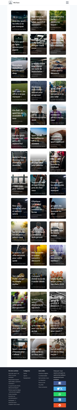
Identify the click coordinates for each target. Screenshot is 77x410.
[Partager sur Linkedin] (60, 400)
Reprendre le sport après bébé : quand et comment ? (38, 20)
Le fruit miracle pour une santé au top (38, 328)
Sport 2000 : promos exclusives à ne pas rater (57, 92)
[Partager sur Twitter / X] (60, 389)
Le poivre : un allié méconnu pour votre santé (18, 256)
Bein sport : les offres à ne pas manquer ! (18, 94)
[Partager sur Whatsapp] (60, 394)
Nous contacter (43, 387)
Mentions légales (43, 373)
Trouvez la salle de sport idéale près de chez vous (38, 186)
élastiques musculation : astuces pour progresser (37, 91)
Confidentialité (43, 375)
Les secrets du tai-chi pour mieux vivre (18, 234)
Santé (25, 373)
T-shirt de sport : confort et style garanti (38, 234)
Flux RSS (41, 385)
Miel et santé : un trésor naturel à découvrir (38, 256)
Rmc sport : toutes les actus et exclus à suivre (19, 210)
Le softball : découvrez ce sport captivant (57, 139)
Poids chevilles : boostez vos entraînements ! (57, 44)
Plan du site (42, 382)
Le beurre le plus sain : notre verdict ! (19, 328)
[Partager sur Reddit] (60, 405)
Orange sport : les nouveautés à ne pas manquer (57, 186)
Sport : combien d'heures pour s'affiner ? (19, 352)
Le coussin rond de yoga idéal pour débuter (38, 162)
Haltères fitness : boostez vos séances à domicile (19, 161)
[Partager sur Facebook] (60, 383)
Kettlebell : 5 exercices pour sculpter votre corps (38, 44)
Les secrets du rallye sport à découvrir (57, 70)
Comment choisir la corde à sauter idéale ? (38, 280)
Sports (25, 375)
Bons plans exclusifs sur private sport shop (18, 69)
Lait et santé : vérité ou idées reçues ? (57, 352)
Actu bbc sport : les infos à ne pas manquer (19, 24)
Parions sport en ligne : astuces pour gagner (18, 46)
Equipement (27, 378)
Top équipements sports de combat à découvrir (56, 300)
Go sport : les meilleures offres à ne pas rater (57, 116)
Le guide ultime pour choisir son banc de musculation (38, 67)
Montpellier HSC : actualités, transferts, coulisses (56, 161)
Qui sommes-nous (44, 378)
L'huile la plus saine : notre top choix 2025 (57, 281)
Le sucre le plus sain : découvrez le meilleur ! (57, 256)
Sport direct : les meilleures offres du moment (38, 139)
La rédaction (42, 380)
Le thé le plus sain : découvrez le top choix (37, 303)
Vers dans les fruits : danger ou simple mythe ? (18, 280)
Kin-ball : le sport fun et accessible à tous (17, 114)
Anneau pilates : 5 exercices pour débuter (19, 186)
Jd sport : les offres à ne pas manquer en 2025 (57, 210)
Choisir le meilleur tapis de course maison (57, 231)
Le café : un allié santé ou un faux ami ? (37, 352)
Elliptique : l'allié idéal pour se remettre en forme (37, 206)
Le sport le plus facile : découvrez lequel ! (57, 20)
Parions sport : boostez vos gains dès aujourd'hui (18, 139)
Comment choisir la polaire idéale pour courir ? (57, 327)
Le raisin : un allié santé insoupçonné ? (18, 305)
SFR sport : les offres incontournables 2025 (38, 116)
